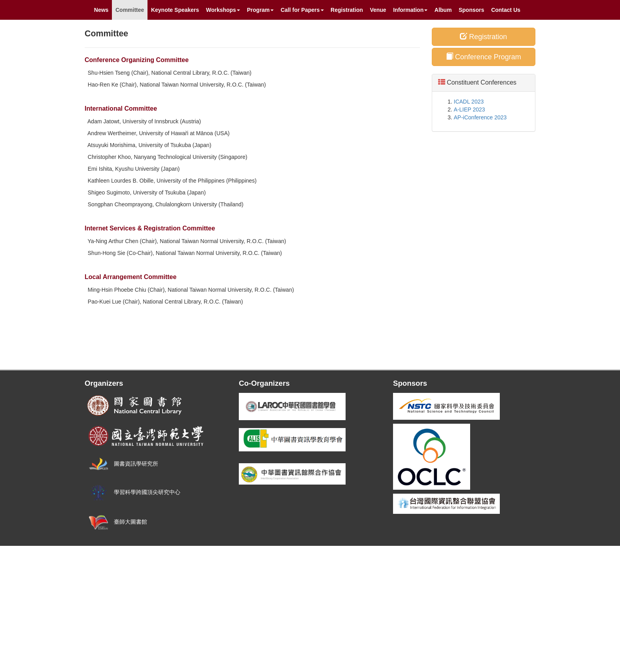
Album (443, 10)
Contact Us (505, 10)
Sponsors (471, 10)
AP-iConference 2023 (480, 117)
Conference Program (483, 57)
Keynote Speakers (175, 10)
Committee (129, 10)
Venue (378, 10)
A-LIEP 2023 (469, 109)
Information (410, 10)
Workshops (223, 10)
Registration (347, 10)
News (101, 10)
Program (260, 10)
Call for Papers (302, 10)
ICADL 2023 (469, 101)
